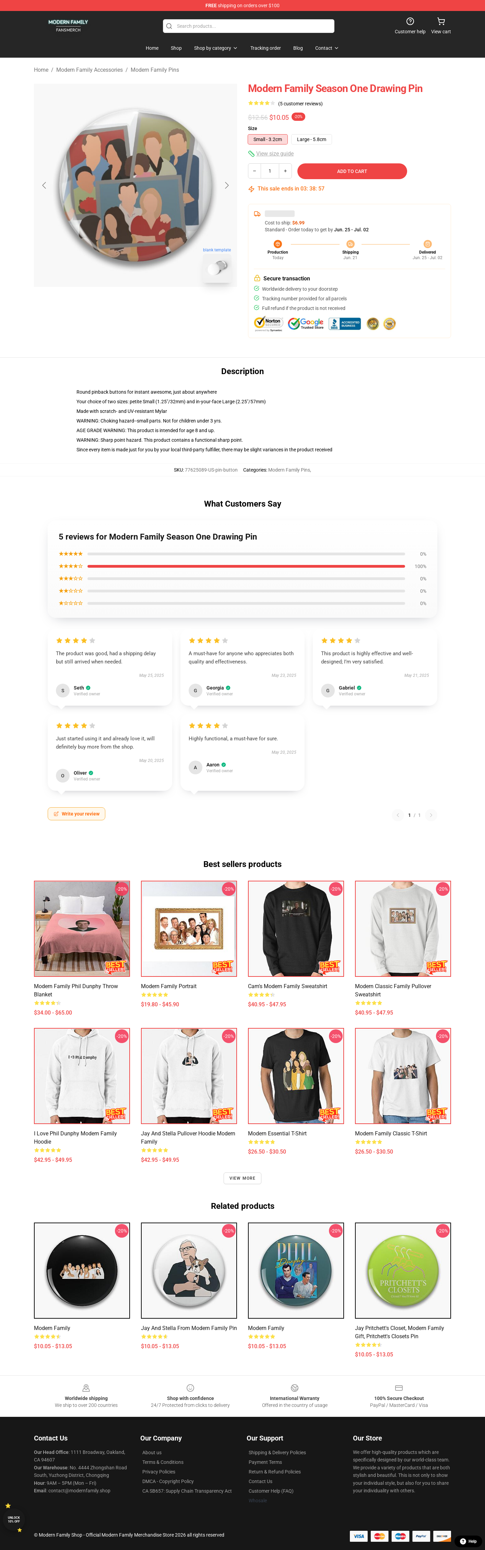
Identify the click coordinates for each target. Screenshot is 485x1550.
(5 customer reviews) (300, 103)
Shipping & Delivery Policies (277, 1452)
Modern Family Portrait (169, 986)
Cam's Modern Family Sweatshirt (287, 986)
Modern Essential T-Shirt (277, 1133)
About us (152, 1452)
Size (252, 128)
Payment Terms (265, 1462)
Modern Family (52, 1328)
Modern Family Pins (155, 70)
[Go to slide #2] (153, 303)
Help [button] (468, 1541)
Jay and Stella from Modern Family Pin (189, 1328)
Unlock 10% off (14, 1519)
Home (41, 70)
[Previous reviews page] (398, 815)
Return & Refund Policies (275, 1471)
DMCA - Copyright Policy (168, 1481)
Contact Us (260, 1481)
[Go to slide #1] (117, 303)
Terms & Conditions (163, 1462)
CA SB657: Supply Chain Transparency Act (187, 1491)
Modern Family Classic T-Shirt (391, 1133)
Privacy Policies (158, 1471)
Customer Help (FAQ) (271, 1491)
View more (242, 1178)
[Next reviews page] (431, 815)
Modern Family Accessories (89, 70)
